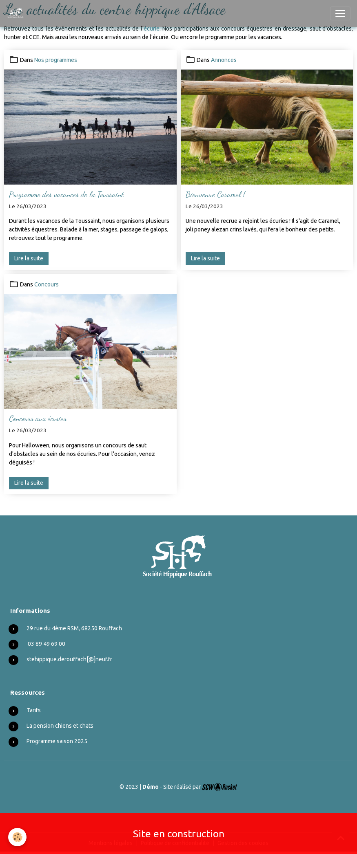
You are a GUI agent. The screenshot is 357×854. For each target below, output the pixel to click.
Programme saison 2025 (57, 741)
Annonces (224, 60)
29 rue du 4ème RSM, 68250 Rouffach (74, 628)
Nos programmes (55, 60)
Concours (46, 284)
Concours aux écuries (38, 418)
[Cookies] (17, 837)
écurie (152, 28)
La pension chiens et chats (60, 725)
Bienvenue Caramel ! (215, 194)
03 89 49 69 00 (46, 643)
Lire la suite (28, 258)
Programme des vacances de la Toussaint (66, 194)
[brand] (17, 13)
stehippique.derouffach (56, 659)
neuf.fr (103, 659)
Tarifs (34, 710)
